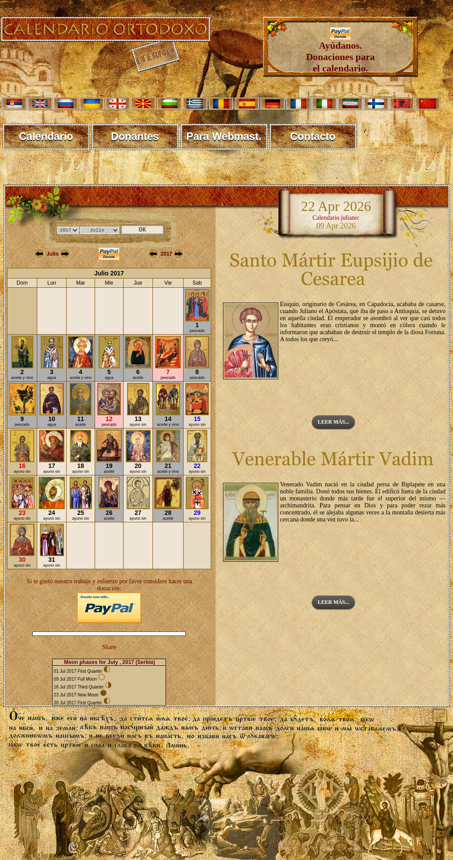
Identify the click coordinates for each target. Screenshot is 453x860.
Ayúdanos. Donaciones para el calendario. (340, 52)
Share (109, 647)
